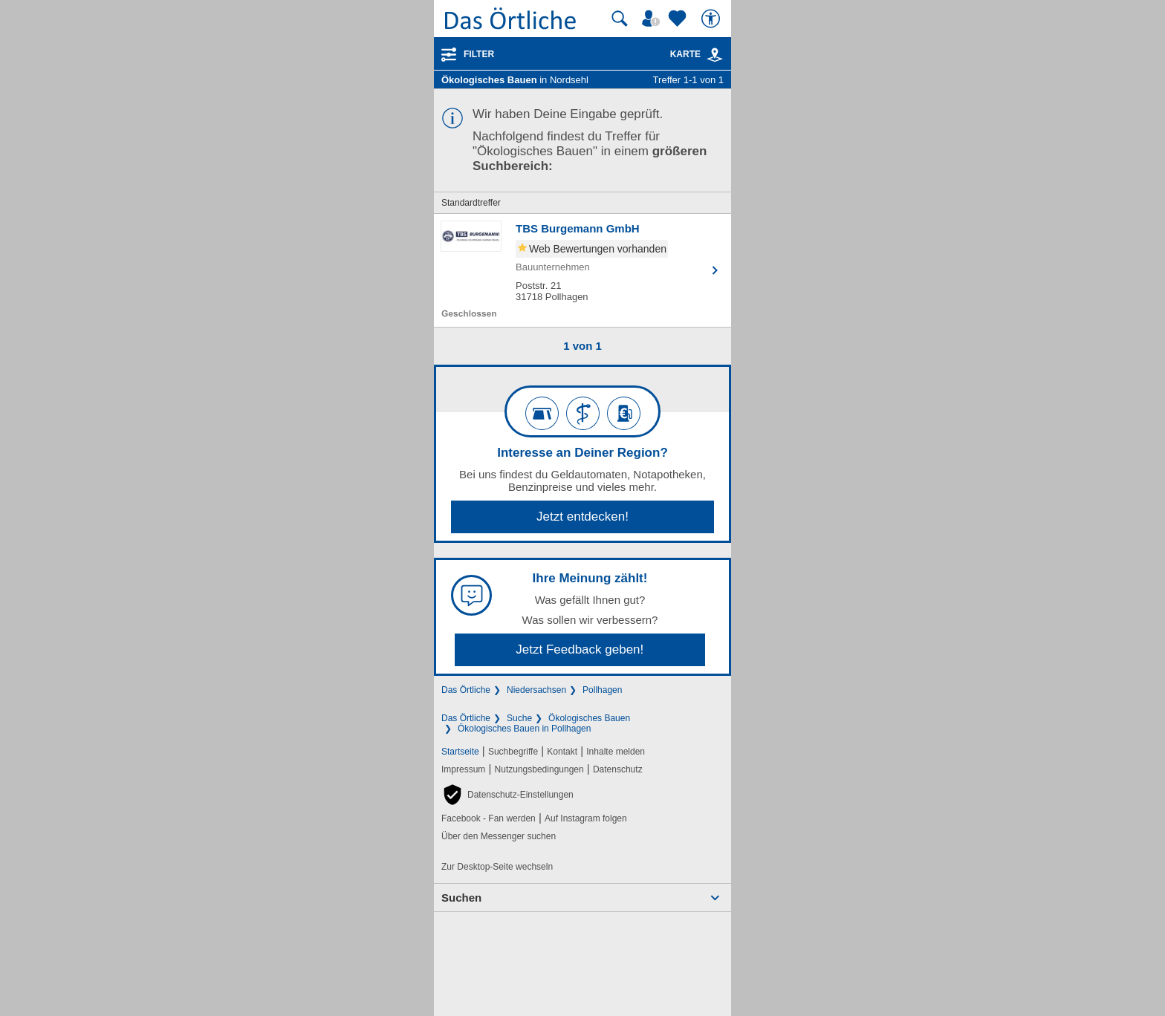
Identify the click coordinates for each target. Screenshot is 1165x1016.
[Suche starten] (620, 18)
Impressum (463, 769)
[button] (507, 795)
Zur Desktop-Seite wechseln (497, 867)
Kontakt (562, 751)
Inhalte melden (615, 751)
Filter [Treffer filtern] (479, 54)
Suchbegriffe (513, 751)
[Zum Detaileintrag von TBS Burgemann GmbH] (582, 270)
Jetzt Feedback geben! (579, 649)
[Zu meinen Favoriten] (679, 18)
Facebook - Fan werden (488, 818)
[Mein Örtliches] (653, 18)
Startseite (460, 751)
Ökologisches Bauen (589, 718)
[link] (715, 55)
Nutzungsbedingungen (539, 769)
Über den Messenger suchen (498, 836)
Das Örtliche (465, 690)
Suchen (461, 897)
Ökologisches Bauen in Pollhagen (524, 728)
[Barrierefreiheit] (712, 18)
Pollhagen (602, 690)
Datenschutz (618, 769)
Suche (519, 718)
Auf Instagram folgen (586, 818)
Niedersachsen (536, 690)
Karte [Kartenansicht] (697, 54)
